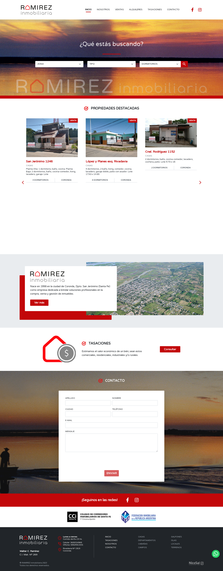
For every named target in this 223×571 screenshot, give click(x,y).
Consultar (170, 349)
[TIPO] (111, 64)
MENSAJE (69, 431)
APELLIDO (70, 398)
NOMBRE (116, 398)
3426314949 (76, 542)
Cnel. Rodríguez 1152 (160, 151)
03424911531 (77, 545)
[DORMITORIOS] (160, 64)
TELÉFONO (117, 409)
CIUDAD (69, 409)
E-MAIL (68, 420)
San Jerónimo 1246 (39, 161)
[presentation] (112, 461)
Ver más (39, 302)
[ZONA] (59, 64)
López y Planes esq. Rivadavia (106, 161)
